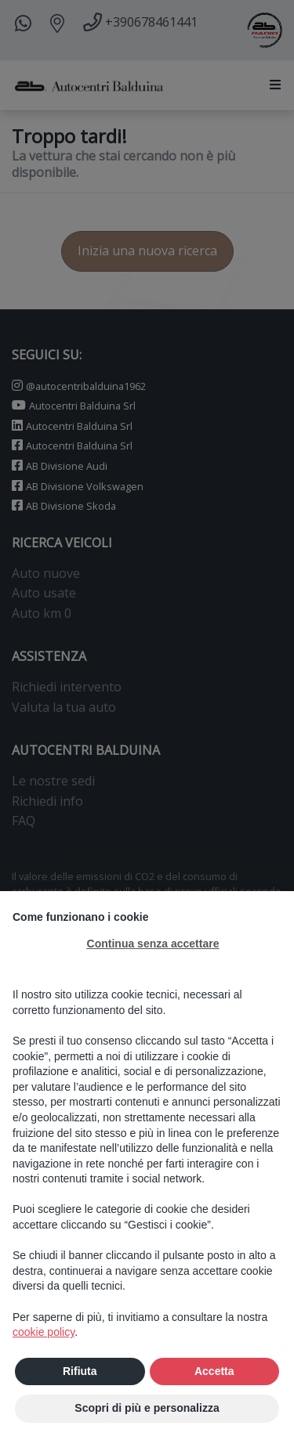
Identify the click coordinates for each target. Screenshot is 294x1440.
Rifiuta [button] (80, 1371)
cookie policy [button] (43, 1332)
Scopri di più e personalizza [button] (146, 1408)
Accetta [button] (214, 1371)
